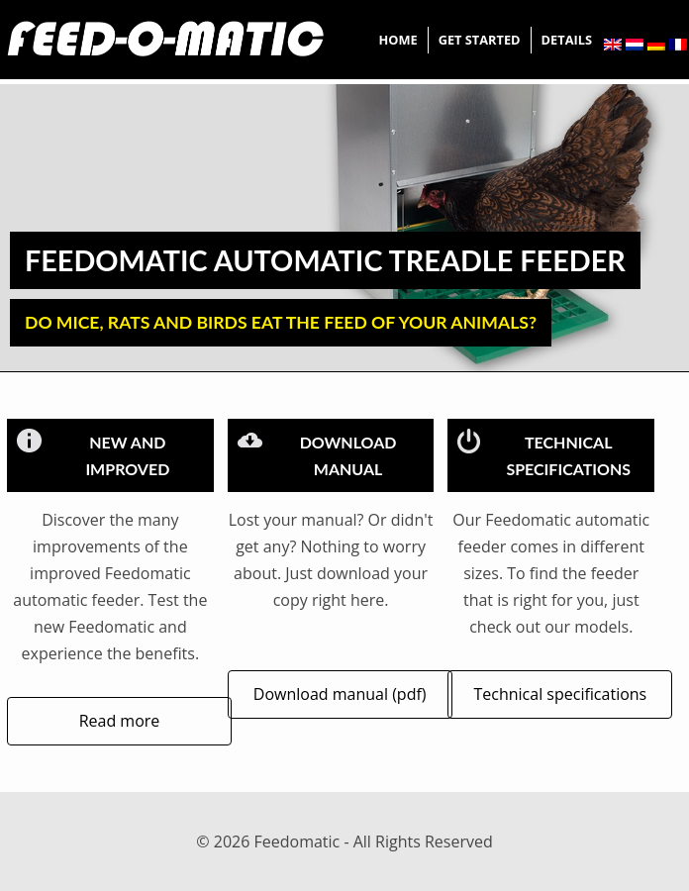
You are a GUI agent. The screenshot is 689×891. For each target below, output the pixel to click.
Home (397, 40)
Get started (480, 40)
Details (566, 40)
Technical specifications (559, 694)
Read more (119, 721)
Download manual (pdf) (340, 694)
